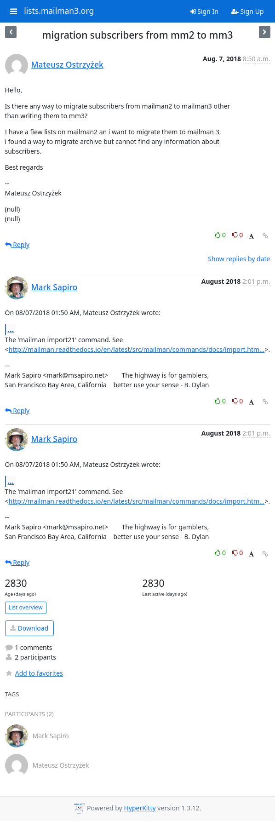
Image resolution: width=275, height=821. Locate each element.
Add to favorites (34, 673)
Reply (17, 244)
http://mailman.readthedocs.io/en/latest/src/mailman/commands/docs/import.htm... (137, 349)
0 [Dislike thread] (237, 234)
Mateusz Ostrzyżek (67, 64)
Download (29, 628)
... (11, 329)
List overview (26, 607)
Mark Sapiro (54, 287)
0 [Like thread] (221, 234)
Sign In (204, 11)
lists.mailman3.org (59, 11)
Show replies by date (239, 258)
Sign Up (247, 11)
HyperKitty (139, 808)
